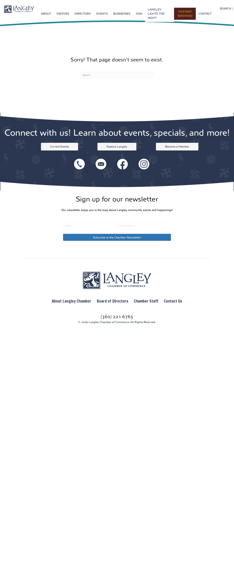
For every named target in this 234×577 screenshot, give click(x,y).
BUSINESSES (121, 13)
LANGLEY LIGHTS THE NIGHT (156, 13)
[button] (117, 237)
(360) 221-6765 (117, 316)
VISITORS (62, 13)
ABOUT (46, 13)
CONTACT (205, 13)
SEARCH (226, 8)
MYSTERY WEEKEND (185, 13)
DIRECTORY (83, 13)
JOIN (139, 13)
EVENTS (102, 13)
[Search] (117, 75)
